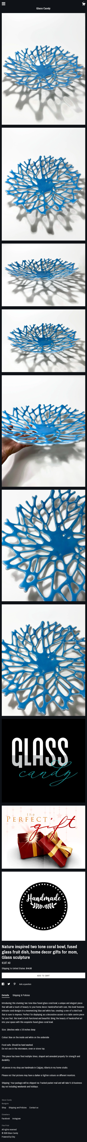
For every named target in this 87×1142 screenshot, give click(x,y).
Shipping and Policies (18, 1107)
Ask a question (25, 984)
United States (19, 968)
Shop (4, 1107)
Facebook (6, 1118)
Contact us (33, 1107)
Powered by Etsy (8, 1136)
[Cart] (83, 4)
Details (6, 995)
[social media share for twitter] (9, 984)
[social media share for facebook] (3, 984)
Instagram (16, 1118)
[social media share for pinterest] (14, 984)
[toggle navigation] (3, 3)
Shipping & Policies (21, 995)
